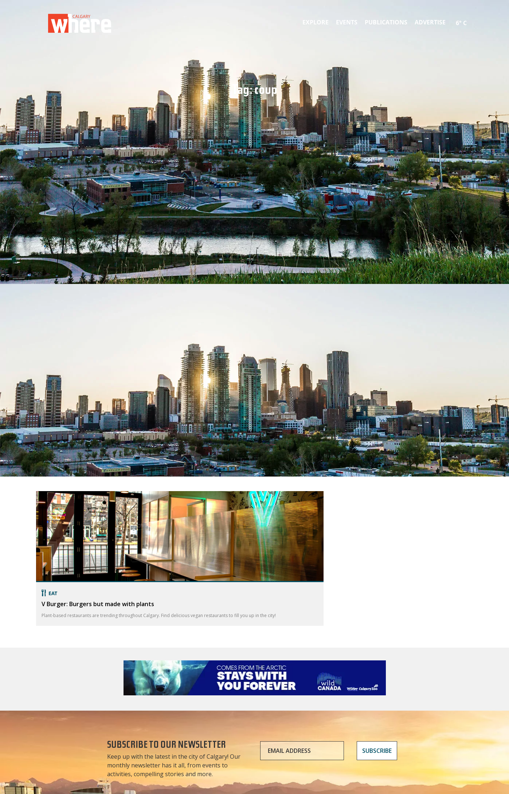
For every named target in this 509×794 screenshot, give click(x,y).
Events (346, 22)
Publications (386, 22)
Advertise (430, 22)
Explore (315, 22)
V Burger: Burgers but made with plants (98, 604)
